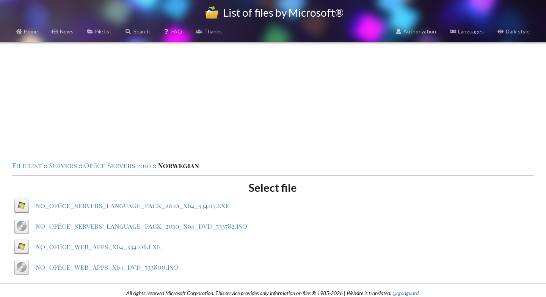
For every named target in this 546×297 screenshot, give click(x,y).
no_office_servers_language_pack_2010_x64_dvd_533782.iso (141, 226)
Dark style (513, 31)
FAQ (172, 31)
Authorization (415, 31)
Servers (63, 165)
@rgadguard (405, 293)
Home (27, 31)
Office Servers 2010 (117, 165)
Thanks (209, 31)
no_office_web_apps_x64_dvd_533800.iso (107, 267)
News (63, 31)
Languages (467, 31)
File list (99, 31)
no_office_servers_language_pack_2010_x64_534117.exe (132, 205)
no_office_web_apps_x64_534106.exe (98, 246)
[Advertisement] (273, 101)
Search (137, 31)
